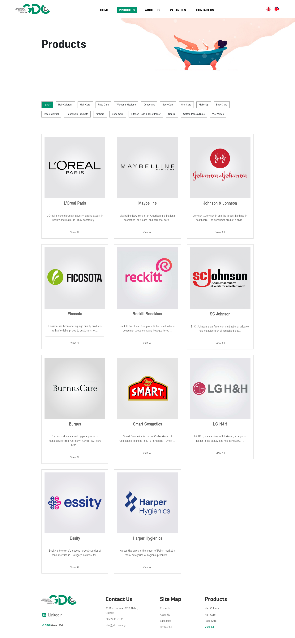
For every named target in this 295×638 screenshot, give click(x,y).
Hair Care (85, 104)
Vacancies (178, 10)
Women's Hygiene (126, 104)
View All (74, 232)
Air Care (100, 114)
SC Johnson (220, 314)
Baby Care (221, 104)
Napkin (172, 114)
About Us (152, 10)
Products (127, 10)
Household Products (77, 114)
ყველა (47, 104)
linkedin (51, 615)
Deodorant (149, 104)
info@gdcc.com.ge (115, 625)
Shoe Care (117, 114)
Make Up (203, 104)
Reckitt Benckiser (147, 314)
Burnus (75, 424)
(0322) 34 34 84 (114, 619)
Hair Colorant (65, 104)
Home (104, 10)
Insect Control (51, 114)
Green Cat (57, 625)
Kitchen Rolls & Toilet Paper (146, 114)
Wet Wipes (218, 114)
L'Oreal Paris (75, 203)
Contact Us (205, 10)
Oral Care (186, 104)
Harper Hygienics (147, 538)
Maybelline (147, 203)
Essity (75, 538)
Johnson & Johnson (220, 203)
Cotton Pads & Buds (194, 114)
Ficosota (75, 314)
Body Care (167, 104)
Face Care (103, 104)
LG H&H (220, 424)
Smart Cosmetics (147, 424)
